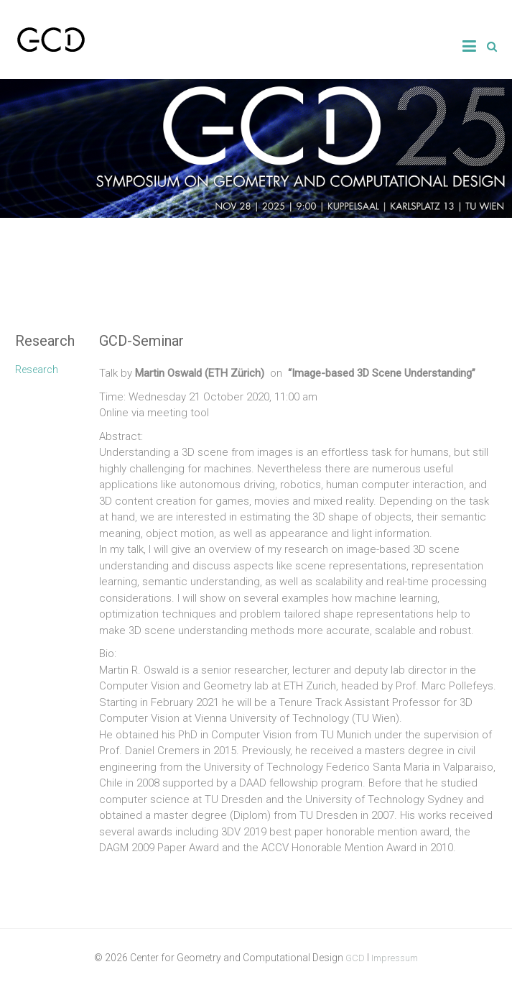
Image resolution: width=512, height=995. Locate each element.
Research (36, 369)
